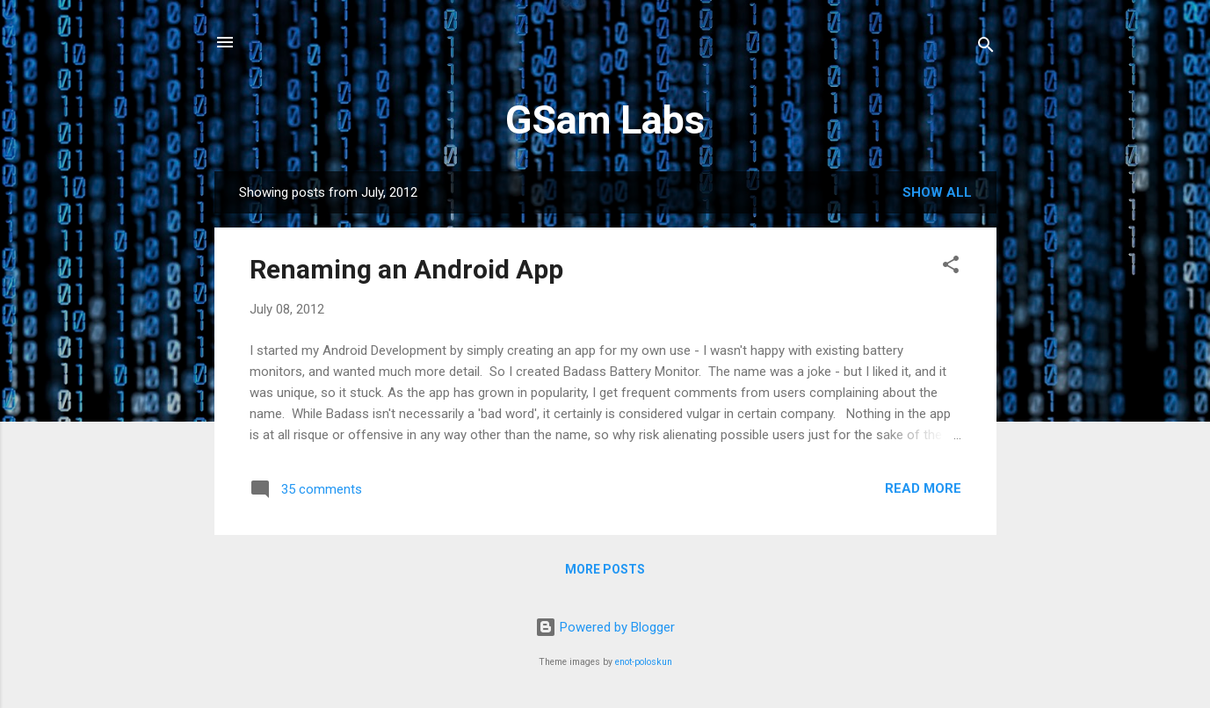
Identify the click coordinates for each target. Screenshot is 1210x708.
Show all (937, 192)
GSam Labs (605, 120)
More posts (605, 569)
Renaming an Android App (406, 269)
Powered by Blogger (605, 627)
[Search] (985, 48)
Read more (923, 488)
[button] (950, 267)
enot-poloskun (643, 662)
